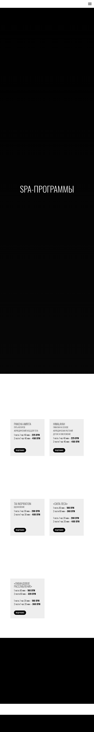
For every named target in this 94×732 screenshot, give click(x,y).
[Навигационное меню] (90, 4)
